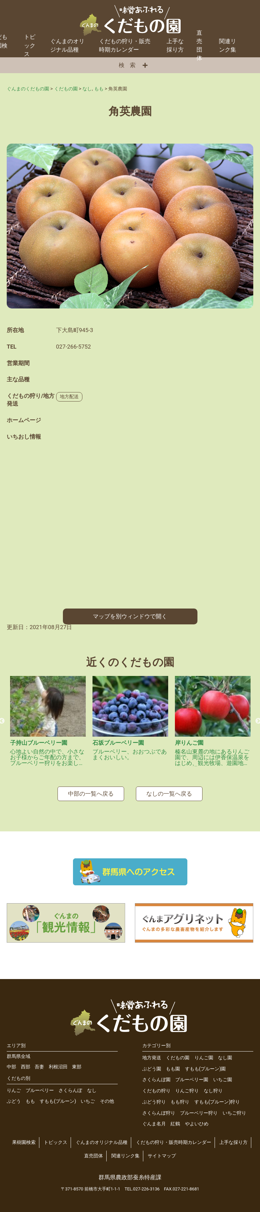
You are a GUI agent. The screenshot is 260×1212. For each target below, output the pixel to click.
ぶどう (14, 1098)
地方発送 (151, 1054)
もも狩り (180, 1098)
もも (30, 1098)
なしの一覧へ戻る (169, 790)
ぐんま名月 (154, 1120)
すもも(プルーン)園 (205, 1065)
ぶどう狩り (154, 1098)
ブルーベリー (40, 1087)
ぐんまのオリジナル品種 (48, 41)
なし (92, 1087)
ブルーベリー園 (191, 1076)
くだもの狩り (156, 1087)
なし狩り (213, 1087)
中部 (11, 1063)
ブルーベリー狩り (199, 1109)
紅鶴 (175, 1120)
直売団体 (180, 42)
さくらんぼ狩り (158, 1109)
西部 (25, 1063)
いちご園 (222, 1076)
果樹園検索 (24, 1139)
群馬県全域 (18, 1053)
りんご (14, 1087)
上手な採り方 (155, 41)
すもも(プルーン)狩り (217, 1098)
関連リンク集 (208, 41)
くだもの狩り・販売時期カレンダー (105, 41)
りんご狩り (187, 1087)
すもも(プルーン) (58, 1098)
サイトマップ (162, 1152)
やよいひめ (197, 1120)
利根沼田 (58, 1063)
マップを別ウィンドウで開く (130, 612)
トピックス (55, 1139)
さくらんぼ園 (156, 1076)
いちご (88, 1098)
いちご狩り (234, 1109)
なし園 (225, 1054)
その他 (107, 1098)
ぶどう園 (151, 1065)
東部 (76, 1063)
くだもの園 (177, 1054)
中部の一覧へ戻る (91, 790)
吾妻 (39, 1063)
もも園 (173, 1065)
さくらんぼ (70, 1087)
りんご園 (203, 1054)
